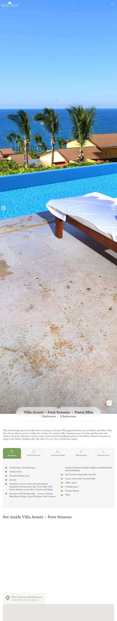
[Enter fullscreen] (109, 321)
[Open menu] (112, 4)
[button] (113, 167)
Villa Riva (49, 357)
